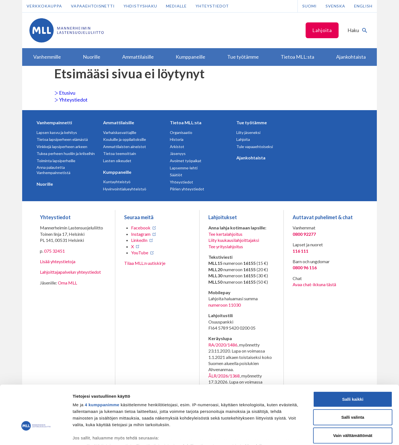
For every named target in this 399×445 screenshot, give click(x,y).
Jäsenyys (178, 153)
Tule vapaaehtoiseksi (254, 146)
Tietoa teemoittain (119, 153)
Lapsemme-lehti (184, 167)
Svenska (335, 6)
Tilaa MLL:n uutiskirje (144, 263)
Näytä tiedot (296, 434)
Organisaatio (181, 132)
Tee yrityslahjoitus (225, 246)
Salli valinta (352, 378)
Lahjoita (322, 30)
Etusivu (64, 93)
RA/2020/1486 (222, 344)
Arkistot (177, 146)
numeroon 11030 (224, 304)
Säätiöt (176, 174)
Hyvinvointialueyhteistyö (124, 189)
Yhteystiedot (212, 6)
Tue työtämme (251, 122)
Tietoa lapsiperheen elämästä (62, 139)
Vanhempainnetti (54, 122)
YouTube (139, 252)
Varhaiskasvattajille (119, 132)
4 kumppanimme (102, 366)
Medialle (176, 6)
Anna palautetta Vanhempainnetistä (53, 170)
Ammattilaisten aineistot (124, 146)
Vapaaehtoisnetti (93, 6)
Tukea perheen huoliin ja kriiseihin (66, 153)
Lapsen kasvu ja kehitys (57, 132)
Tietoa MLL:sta (185, 122)
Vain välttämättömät (352, 396)
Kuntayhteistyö (117, 181)
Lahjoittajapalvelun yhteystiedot (70, 272)
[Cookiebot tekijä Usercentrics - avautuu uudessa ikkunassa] (36, 434)
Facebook (140, 227)
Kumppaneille (117, 172)
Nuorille (45, 184)
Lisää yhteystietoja (57, 261)
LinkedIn (139, 240)
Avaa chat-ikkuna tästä (314, 284)
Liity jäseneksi (248, 132)
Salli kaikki (353, 360)
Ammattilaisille (118, 122)
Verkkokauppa (44, 6)
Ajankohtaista (250, 157)
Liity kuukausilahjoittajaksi (233, 240)
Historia (176, 139)
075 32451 (54, 250)
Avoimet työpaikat (185, 160)
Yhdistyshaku (140, 6)
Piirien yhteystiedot (187, 189)
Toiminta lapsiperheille (56, 160)
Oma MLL (67, 282)
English (363, 6)
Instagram (140, 234)
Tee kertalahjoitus (225, 234)
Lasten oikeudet (117, 160)
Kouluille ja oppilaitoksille (124, 139)
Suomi (309, 6)
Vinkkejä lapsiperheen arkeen (62, 146)
